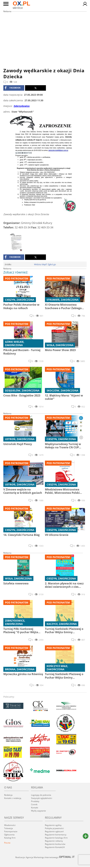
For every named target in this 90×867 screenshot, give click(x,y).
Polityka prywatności (54, 828)
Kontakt (34, 807)
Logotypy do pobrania (41, 795)
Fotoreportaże (10, 831)
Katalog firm (10, 837)
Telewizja (8, 828)
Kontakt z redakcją (12, 798)
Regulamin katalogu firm (56, 837)
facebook (13, 88)
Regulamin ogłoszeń (54, 831)
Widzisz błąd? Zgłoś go (45, 264)
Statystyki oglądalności (41, 798)
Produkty (35, 801)
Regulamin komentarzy (55, 834)
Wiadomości (10, 825)
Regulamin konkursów (55, 844)
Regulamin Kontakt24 (55, 847)
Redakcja (8, 795)
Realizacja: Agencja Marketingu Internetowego (45, 857)
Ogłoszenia (9, 834)
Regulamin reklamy (54, 840)
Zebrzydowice (22, 106)
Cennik (34, 804)
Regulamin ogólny (53, 825)
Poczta (7, 842)
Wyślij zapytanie (38, 810)
